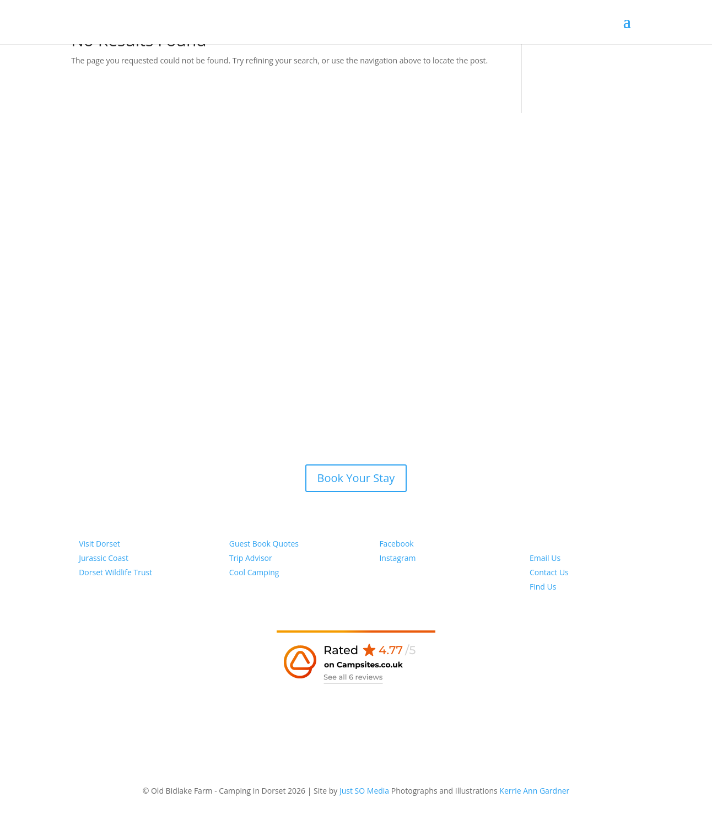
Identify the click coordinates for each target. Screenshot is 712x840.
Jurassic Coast (103, 558)
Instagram (397, 558)
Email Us (545, 558)
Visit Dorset (99, 543)
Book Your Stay (356, 477)
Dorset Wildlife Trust (115, 572)
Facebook (396, 543)
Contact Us (549, 572)
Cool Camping (254, 572)
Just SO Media (364, 790)
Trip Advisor (250, 558)
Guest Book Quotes (264, 543)
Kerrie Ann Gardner (534, 790)
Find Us (543, 586)
